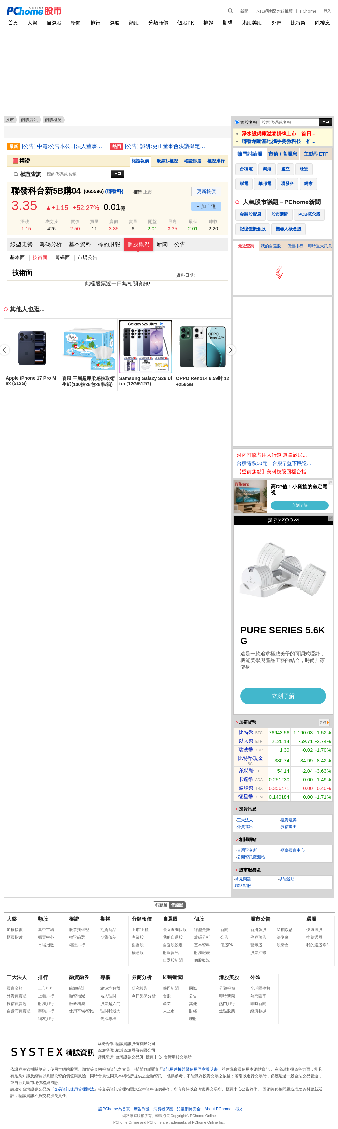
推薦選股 (314, 937)
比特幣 (298, 22)
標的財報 (109, 244)
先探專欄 (108, 1018)
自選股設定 (173, 945)
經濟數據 (258, 1011)
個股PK (185, 22)
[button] (231, 350)
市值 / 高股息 (282, 154)
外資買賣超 (17, 996)
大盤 (32, 22)
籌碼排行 (46, 1011)
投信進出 (289, 826)
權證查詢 (27, 174)
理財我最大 (110, 1011)
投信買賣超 (17, 1003)
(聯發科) (114, 191)
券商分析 (142, 977)
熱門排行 (227, 1003)
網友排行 (46, 1018)
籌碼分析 (51, 244)
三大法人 (245, 820)
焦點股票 (227, 1011)
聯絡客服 (243, 885)
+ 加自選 (206, 206)
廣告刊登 (142, 1109)
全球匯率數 (260, 988)
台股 (167, 996)
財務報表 (202, 952)
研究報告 (140, 988)
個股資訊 (29, 119)
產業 (167, 1003)
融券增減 (77, 1003)
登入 (327, 11)
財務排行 (46, 1003)
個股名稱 (248, 122)
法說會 (282, 937)
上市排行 (46, 988)
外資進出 (245, 826)
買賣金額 (15, 988)
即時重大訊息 (320, 246)
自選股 (54, 22)
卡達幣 (245, 779)
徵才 (239, 1109)
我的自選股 (271, 246)
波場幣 (246, 788)
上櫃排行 (46, 996)
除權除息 (284, 929)
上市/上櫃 (140, 929)
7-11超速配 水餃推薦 (274, 11)
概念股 (138, 952)
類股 (134, 22)
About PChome (217, 1109)
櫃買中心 (46, 937)
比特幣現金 (250, 758)
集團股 (138, 945)
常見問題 (243, 879)
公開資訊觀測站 (251, 857)
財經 (193, 1011)
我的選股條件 (318, 945)
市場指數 (46, 945)
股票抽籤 (258, 952)
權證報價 (140, 160)
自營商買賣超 (19, 1011)
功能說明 (287, 879)
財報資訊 (171, 952)
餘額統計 (77, 988)
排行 (95, 22)
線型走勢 (21, 244)
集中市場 (46, 929)
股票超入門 (110, 1003)
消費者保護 (163, 1109)
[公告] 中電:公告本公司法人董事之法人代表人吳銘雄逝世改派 (63, 146)
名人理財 (108, 996)
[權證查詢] (78, 174)
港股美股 (252, 22)
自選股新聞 (173, 960)
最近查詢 (246, 246)
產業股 (138, 937)
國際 (193, 988)
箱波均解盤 (110, 988)
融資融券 (289, 820)
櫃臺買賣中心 (293, 850)
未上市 (169, 1011)
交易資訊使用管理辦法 (74, 1089)
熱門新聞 (171, 988)
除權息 (322, 22)
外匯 (277, 22)
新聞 (244, 11)
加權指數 (15, 929)
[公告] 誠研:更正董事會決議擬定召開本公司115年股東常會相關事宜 (166, 146)
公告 (180, 244)
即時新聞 (173, 977)
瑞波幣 (245, 749)
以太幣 (246, 741)
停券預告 (258, 937)
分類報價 (158, 22)
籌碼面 (62, 257)
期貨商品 (108, 929)
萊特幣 (246, 770)
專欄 (105, 977)
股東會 (282, 945)
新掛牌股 (258, 929)
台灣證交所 (247, 850)
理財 (193, 1018)
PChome (308, 11)
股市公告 (260, 919)
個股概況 (138, 244)
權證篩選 (192, 160)
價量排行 (295, 246)
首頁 (13, 22)
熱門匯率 (258, 996)
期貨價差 (108, 937)
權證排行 (216, 160)
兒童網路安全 (189, 1109)
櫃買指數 (15, 937)
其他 (193, 1003)
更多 (323, 722)
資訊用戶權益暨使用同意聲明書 (190, 1069)
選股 (115, 22)
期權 (228, 22)
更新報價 (206, 191)
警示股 (256, 945)
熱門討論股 (249, 154)
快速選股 (314, 929)
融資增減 (77, 996)
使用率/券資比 (81, 1011)
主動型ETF (316, 154)
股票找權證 (167, 160)
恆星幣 (245, 796)
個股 (199, 919)
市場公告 (88, 257)
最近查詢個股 (175, 929)
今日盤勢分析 (144, 996)
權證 (208, 22)
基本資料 (80, 244)
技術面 (40, 257)
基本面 (17, 257)
